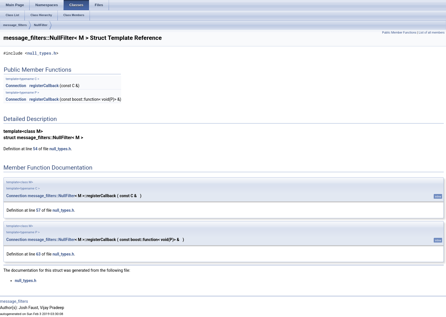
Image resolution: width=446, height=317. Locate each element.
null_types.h (41, 53)
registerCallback (44, 85)
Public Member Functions (399, 32)
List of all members (432, 32)
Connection (16, 85)
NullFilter (41, 25)
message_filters (15, 25)
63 (38, 254)
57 (38, 210)
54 (35, 149)
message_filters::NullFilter (51, 196)
